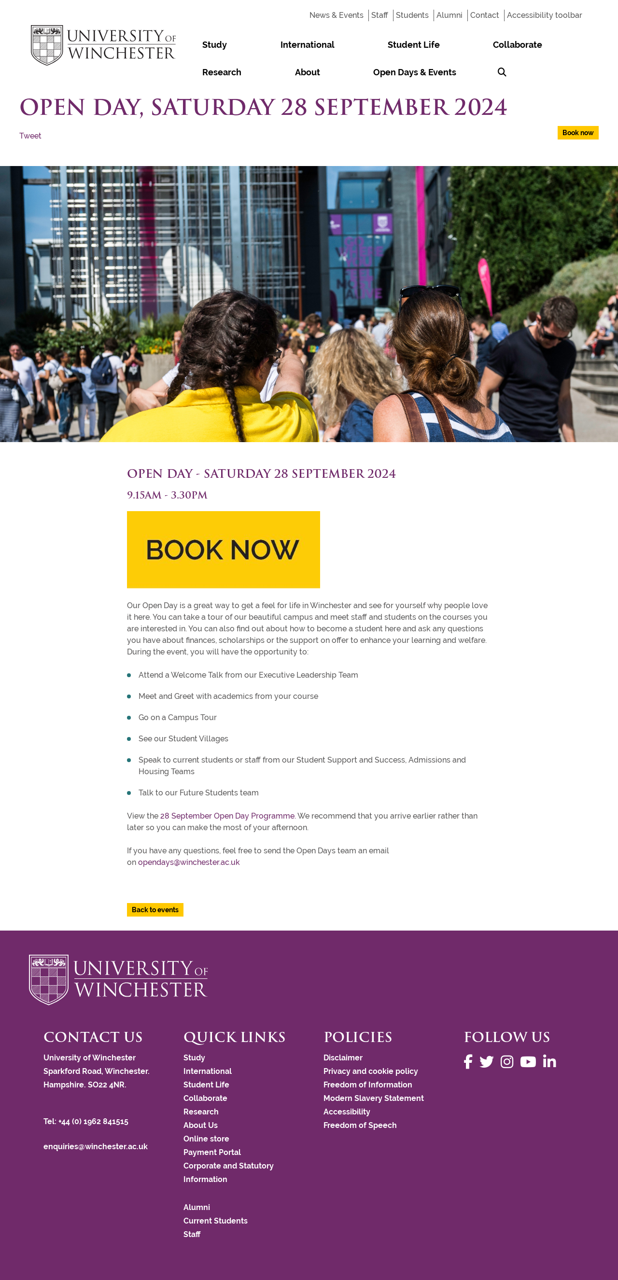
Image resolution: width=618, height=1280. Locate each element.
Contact (484, 15)
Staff (379, 15)
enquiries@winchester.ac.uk (95, 1146)
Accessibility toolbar (544, 15)
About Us (200, 1125)
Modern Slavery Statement (373, 1098)
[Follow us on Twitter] (489, 1062)
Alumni (449, 15)
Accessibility (346, 1111)
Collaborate (382, 45)
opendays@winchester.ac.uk (189, 862)
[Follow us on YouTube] (530, 1062)
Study (195, 45)
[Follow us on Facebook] (471, 1062)
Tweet (30, 135)
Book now (578, 133)
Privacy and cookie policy (370, 1071)
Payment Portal (212, 1152)
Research (440, 45)
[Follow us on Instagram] (509, 1062)
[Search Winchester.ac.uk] (286, 72)
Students (412, 15)
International (249, 45)
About (487, 45)
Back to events (155, 910)
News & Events (336, 15)
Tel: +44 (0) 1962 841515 (86, 1121)
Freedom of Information (367, 1084)
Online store (206, 1138)
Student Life (317, 45)
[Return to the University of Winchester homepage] (309, 980)
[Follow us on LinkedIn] (552, 1062)
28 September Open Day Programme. (228, 816)
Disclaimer (343, 1057)
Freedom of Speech (360, 1125)
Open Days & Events (224, 72)
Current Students (215, 1220)
